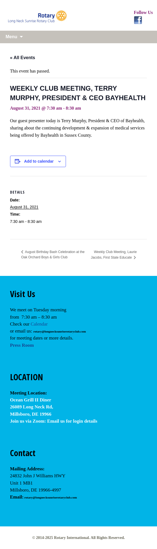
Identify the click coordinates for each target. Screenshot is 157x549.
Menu (11, 36)
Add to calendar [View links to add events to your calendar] (39, 161)
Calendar (39, 324)
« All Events (22, 57)
